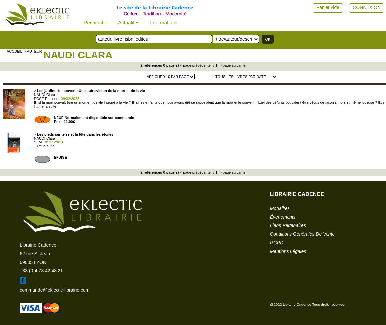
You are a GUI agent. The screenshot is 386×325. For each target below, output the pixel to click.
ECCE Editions (46, 99)
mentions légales (288, 251)
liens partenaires (288, 225)
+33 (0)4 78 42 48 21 (41, 270)
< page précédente (195, 65)
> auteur (33, 51)
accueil (14, 51)
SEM (38, 142)
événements (283, 217)
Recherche (96, 22)
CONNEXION (367, 7)
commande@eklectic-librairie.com (54, 290)
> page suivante (231, 65)
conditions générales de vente (302, 234)
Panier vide (327, 7)
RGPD (276, 242)
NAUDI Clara (78, 54)
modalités (280, 208)
